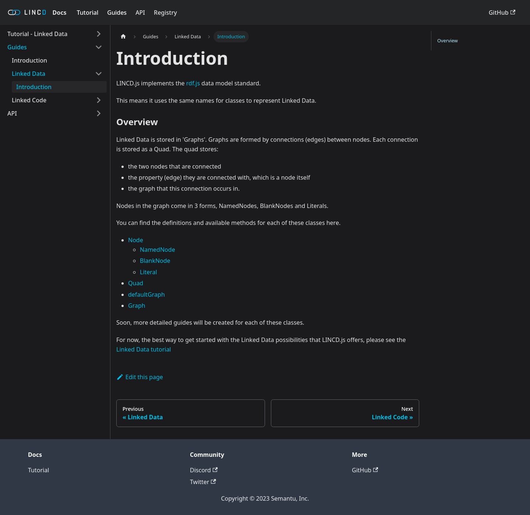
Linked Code (29, 100)
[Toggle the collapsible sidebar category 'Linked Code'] (99, 100)
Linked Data (28, 74)
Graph (136, 305)
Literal (148, 272)
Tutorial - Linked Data (37, 34)
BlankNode (155, 261)
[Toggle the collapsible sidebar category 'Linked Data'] (99, 74)
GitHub (502, 12)
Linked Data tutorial (143, 349)
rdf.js (193, 83)
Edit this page (139, 377)
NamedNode (157, 250)
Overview (447, 40)
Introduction (29, 60)
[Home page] (123, 36)
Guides (117, 12)
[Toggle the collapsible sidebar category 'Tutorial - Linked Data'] (99, 34)
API (140, 12)
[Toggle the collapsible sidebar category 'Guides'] (99, 47)
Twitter (203, 482)
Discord (204, 470)
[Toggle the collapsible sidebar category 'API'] (99, 113)
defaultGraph (146, 294)
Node (135, 240)
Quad (135, 283)
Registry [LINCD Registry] (165, 12)
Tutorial (88, 12)
